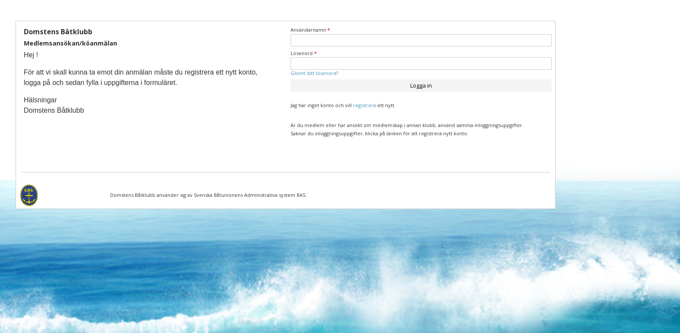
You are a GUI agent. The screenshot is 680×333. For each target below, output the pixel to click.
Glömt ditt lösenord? (314, 73)
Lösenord (304, 53)
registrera (364, 105)
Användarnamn (310, 29)
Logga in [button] (421, 85)
